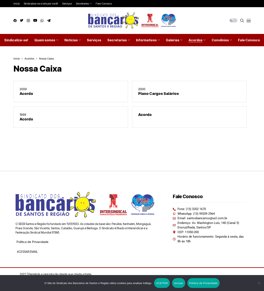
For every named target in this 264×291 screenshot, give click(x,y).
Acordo (26, 93)
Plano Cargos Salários (158, 93)
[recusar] (259, 283)
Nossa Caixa (46, 58)
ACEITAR (162, 283)
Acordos (29, 58)
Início (16, 58)
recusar (178, 283)
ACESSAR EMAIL (27, 251)
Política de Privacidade (32, 242)
